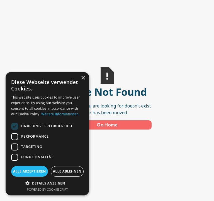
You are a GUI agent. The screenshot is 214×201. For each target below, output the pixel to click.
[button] (47, 183)
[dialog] (47, 133)
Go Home (107, 125)
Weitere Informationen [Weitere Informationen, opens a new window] (60, 114)
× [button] (83, 78)
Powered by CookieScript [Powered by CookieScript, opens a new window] (47, 189)
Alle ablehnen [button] (67, 171)
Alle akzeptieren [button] (29, 171)
